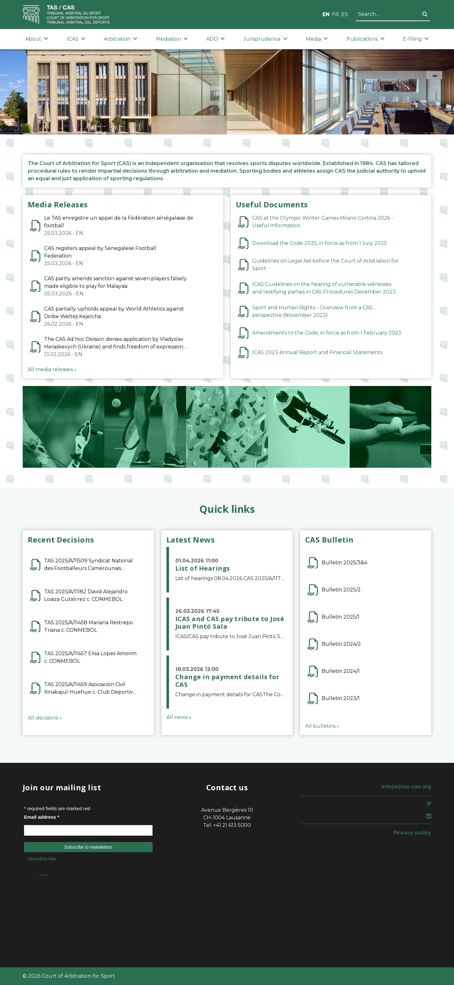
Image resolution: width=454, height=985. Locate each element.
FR (335, 14)
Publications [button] (365, 39)
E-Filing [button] (416, 39)
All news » (178, 717)
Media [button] (317, 39)
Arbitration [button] (120, 39)
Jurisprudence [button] (265, 39)
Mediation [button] (172, 39)
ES (344, 14)
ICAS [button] (76, 39)
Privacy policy (412, 833)
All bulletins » (322, 726)
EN (326, 14)
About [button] (36, 39)
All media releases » (52, 369)
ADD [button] (215, 39)
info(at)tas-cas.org (406, 787)
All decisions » (45, 718)
